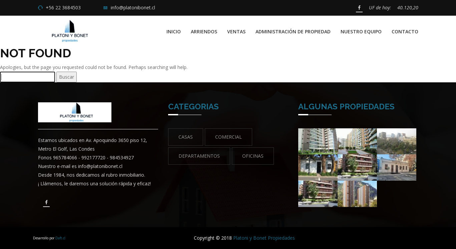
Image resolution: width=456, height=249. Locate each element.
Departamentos (199, 156)
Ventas (236, 31)
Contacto (405, 31)
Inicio (173, 31)
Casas (185, 137)
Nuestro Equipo (361, 31)
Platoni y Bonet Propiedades (264, 238)
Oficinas (253, 156)
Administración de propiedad (293, 31)
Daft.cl (60, 238)
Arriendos (204, 31)
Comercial (228, 137)
